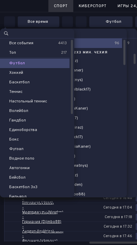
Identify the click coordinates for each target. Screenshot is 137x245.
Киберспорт (93, 6)
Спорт (61, 6)
